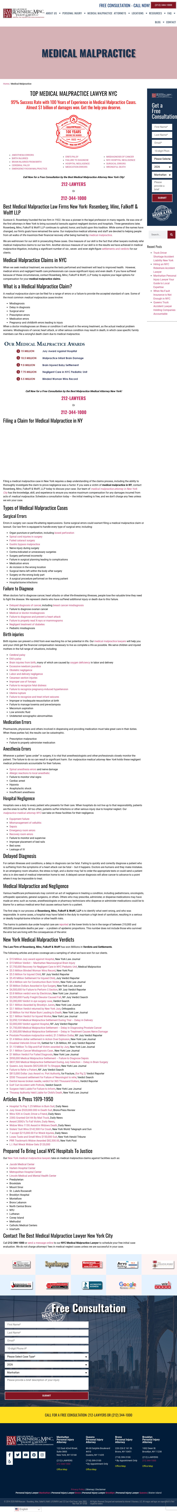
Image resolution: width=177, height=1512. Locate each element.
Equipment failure (19, 818)
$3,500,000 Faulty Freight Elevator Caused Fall (35, 997)
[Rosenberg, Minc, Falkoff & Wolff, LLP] (133, 1357)
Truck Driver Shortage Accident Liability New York (163, 256)
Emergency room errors (22, 830)
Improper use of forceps (22, 681)
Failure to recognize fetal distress (27, 685)
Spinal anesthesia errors (22, 769)
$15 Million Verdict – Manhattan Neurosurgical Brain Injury (42, 962)
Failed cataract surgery (22, 540)
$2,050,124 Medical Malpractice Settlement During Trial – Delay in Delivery (51, 1020)
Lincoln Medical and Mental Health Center (32, 1175)
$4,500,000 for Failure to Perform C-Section (33, 989)
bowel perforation (64, 532)
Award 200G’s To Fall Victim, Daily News (31, 1121)
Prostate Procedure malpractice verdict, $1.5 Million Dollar (41, 1035)
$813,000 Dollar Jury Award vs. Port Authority (34, 1073)
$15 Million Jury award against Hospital (31, 959)
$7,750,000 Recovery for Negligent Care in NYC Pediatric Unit (43, 966)
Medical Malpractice (99, 13)
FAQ (172, 13)
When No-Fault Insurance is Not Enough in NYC (162, 294)
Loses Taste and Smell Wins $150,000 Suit (33, 1136)
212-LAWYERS (73, 184)
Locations (140, 13)
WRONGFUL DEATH (116, 167)
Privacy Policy (78, 1489)
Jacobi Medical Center (21, 1164)
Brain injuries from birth (22, 662)
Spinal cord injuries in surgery (25, 536)
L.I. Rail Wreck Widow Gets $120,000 (29, 1144)
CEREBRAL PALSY (21, 165)
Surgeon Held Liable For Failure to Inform (32, 1088)
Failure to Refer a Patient (23, 1069)
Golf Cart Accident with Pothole (26, 1085)
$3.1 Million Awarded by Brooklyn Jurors (32, 1004)
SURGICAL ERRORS (116, 163)
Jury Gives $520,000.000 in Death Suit (30, 1110)
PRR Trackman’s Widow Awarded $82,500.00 (34, 1140)
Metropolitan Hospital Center (25, 1171)
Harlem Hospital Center (22, 1168)
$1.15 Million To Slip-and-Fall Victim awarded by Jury (39, 1046)
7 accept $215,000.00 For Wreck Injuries (31, 1133)
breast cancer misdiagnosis (68, 605)
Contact (171, 22)
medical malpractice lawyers (110, 641)
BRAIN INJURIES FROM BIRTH (27, 162)
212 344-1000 (63, 1464)
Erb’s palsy (15, 658)
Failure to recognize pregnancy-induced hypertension (38, 689)
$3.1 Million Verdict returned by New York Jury (35, 1008)
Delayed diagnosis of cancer (25, 605)
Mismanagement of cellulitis (25, 822)
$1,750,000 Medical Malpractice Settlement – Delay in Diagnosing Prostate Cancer (55, 1027)
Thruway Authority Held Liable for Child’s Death (35, 1092)
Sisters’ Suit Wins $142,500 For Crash (30, 1129)
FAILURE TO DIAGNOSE (77, 160)
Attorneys (122, 13)
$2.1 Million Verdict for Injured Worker (30, 1016)
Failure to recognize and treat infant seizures (34, 696)
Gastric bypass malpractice (24, 544)
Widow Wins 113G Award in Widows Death (33, 1125)
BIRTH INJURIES (20, 158)
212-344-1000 (73, 198)
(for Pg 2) (80, 1073)
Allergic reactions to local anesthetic (29, 773)
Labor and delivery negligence (26, 673)
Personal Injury (74, 13)
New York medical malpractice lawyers (29, 1158)
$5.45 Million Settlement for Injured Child (32, 978)
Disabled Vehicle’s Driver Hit (24, 1043)
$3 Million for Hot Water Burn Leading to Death (35, 1012)
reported (63, 924)
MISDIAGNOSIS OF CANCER (120, 156)
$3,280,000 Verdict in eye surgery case (30, 1001)
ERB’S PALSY (71, 156)
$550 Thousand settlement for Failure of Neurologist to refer (42, 1077)
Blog (160, 22)
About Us (53, 13)
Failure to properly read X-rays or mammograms (36, 620)
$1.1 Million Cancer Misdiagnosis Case (31, 1050)
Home (6, 83)
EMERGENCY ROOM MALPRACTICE (29, 168)
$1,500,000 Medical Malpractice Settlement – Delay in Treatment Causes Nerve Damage (58, 1031)
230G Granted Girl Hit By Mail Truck (29, 1117)
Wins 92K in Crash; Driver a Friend (28, 1113)
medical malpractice (100, 235)
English (21, 1509)
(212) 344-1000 (122, 1414)
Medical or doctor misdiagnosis (27, 612)
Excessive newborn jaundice (25, 666)
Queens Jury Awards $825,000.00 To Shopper (34, 1065)
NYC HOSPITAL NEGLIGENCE (120, 160)
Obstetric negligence (20, 670)
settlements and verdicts (115, 248)
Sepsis (13, 826)
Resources (157, 13)
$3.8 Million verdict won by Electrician (30, 993)
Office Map (62, 1469)
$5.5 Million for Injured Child (25, 974)
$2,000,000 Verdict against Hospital (29, 1023)
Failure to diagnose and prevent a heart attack (35, 616)
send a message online (40, 1242)
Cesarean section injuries (23, 677)
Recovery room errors (21, 834)
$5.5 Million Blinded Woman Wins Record (32, 970)
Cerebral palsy (17, 654)
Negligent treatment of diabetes (27, 624)
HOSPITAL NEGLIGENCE (77, 163)
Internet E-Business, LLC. (133, 1501)
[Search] (171, 235)
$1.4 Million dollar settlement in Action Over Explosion (39, 1039)
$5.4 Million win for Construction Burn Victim (34, 982)
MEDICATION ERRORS (76, 167)
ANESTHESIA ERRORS (23, 155)
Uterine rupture (17, 693)
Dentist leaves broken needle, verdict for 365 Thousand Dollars (44, 1081)
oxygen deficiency (80, 662)
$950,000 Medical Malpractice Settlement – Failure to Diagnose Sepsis (49, 1058)
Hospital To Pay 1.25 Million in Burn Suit (32, 1106)
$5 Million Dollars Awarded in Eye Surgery (32, 985)
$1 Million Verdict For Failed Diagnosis (31, 1054)
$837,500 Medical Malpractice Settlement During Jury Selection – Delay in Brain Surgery (58, 1062)
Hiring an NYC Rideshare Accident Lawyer (164, 268)
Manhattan (44, 1492)
